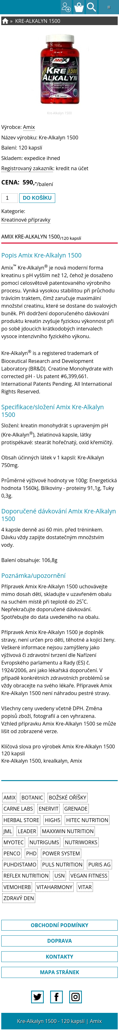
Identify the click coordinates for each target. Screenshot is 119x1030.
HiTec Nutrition (87, 820)
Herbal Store (21, 820)
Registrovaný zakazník (27, 168)
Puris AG (99, 864)
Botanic (32, 797)
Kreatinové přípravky (25, 219)
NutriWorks (81, 842)
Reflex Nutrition (26, 875)
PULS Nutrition (62, 864)
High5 (52, 820)
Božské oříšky (67, 797)
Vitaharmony (54, 887)
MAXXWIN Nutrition (68, 831)
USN (59, 875)
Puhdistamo (19, 864)
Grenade (76, 808)
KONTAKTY (59, 956)
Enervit (49, 808)
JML (7, 831)
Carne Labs (18, 808)
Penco (11, 853)
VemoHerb (17, 887)
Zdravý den (18, 898)
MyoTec (13, 842)
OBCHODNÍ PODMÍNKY (60, 925)
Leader (27, 831)
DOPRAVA (59, 940)
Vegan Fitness (88, 875)
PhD (31, 853)
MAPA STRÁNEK (59, 972)
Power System (61, 853)
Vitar (85, 887)
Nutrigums (44, 842)
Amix (29, 127)
